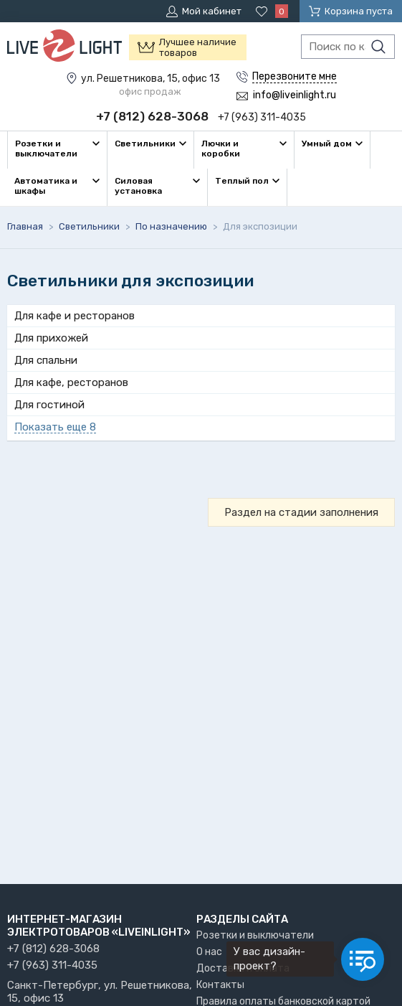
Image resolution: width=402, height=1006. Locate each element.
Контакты (220, 985)
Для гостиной (49, 404)
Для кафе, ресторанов (71, 382)
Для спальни (45, 360)
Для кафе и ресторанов (74, 315)
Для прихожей (51, 338)
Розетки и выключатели (255, 935)
